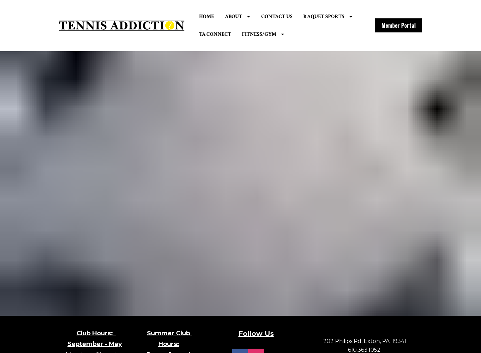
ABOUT (249, 17)
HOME (218, 17)
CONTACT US (288, 17)
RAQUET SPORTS (235, 34)
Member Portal (398, 26)
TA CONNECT (287, 34)
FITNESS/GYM (335, 34)
